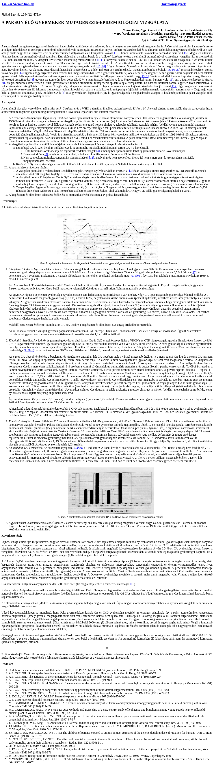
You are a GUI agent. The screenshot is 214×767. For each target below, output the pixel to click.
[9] (3, 82)
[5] (185, 53)
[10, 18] (101, 66)
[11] (99, 59)
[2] (46, 154)
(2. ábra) (77, 447)
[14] (21, 73)
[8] (32, 79)
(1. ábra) (136, 275)
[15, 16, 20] (172, 69)
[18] (170, 79)
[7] (194, 272)
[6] (131, 584)
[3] (131, 170)
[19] (116, 53)
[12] (91, 157)
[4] (63, 92)
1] (147, 76)
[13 (142, 76)
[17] (174, 86)
